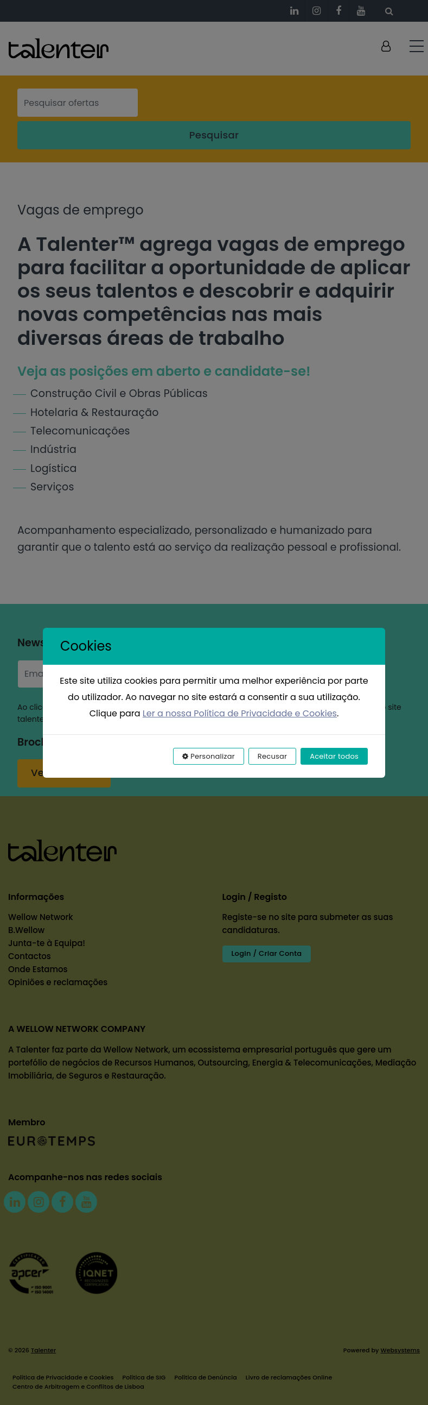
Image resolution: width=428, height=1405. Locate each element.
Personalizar (208, 756)
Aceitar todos (334, 756)
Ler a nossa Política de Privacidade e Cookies (240, 713)
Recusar (272, 756)
